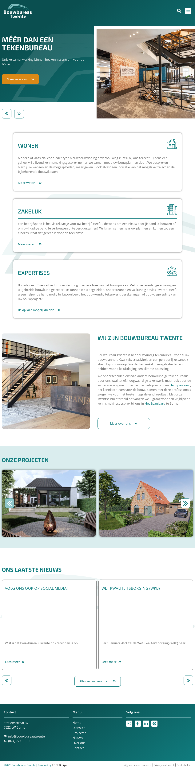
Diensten (79, 728)
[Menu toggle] (188, 11)
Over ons (79, 743)
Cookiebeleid (184, 765)
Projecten (79, 733)
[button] (6, 113)
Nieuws (78, 738)
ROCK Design (59, 765)
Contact (78, 748)
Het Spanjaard (180, 385)
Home (77, 723)
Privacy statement (164, 765)
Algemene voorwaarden (137, 765)
